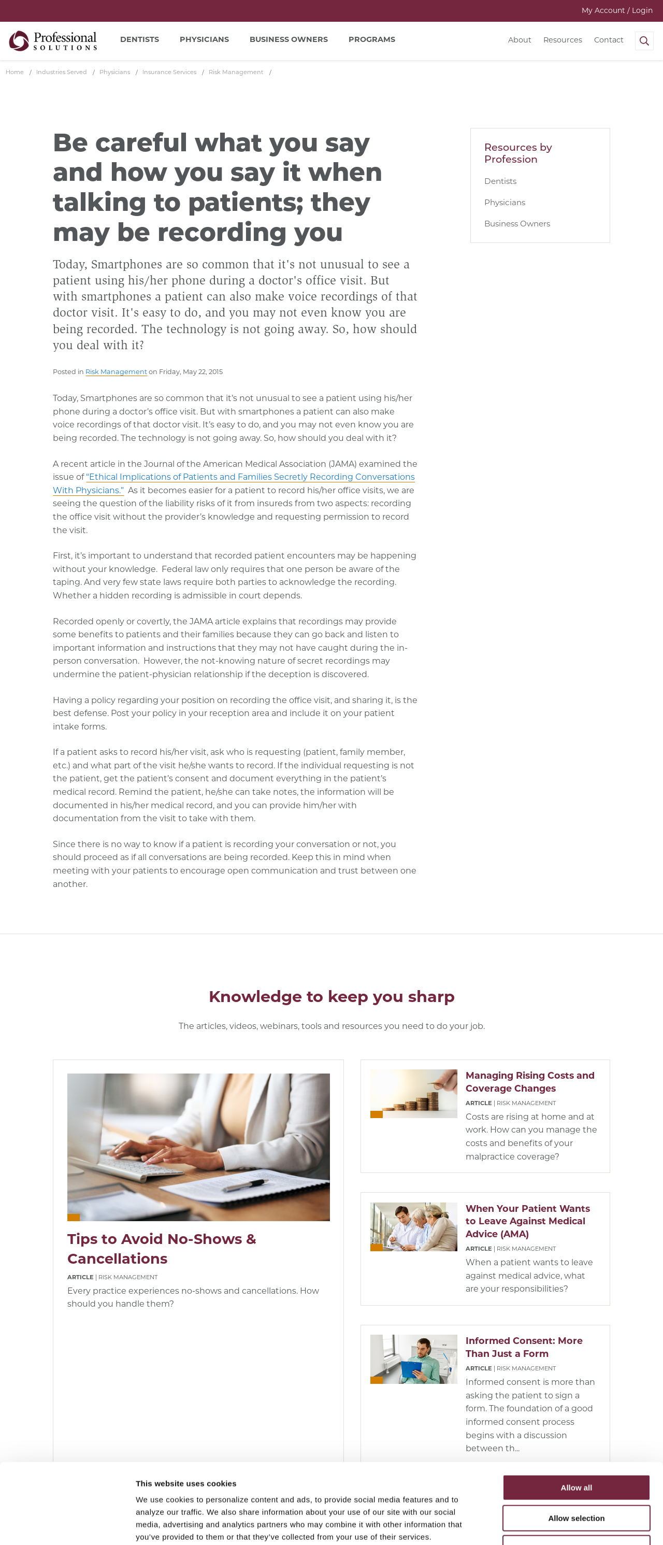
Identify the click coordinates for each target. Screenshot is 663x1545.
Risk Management (116, 372)
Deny (576, 1479)
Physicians (504, 202)
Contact (609, 40)
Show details (544, 1524)
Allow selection (576, 1448)
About (519, 40)
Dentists (500, 181)
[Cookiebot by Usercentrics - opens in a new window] (67, 1525)
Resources (562, 40)
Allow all (577, 1418)
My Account (617, 10)
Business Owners (517, 223)
